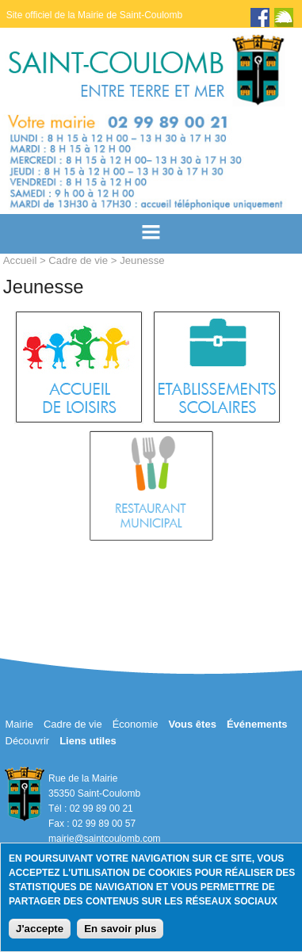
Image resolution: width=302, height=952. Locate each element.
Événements (257, 724)
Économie (136, 724)
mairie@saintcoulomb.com (104, 838)
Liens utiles (88, 741)
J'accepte (39, 929)
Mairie (19, 724)
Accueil (20, 260)
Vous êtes (192, 724)
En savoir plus (120, 929)
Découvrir (28, 741)
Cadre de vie (78, 260)
